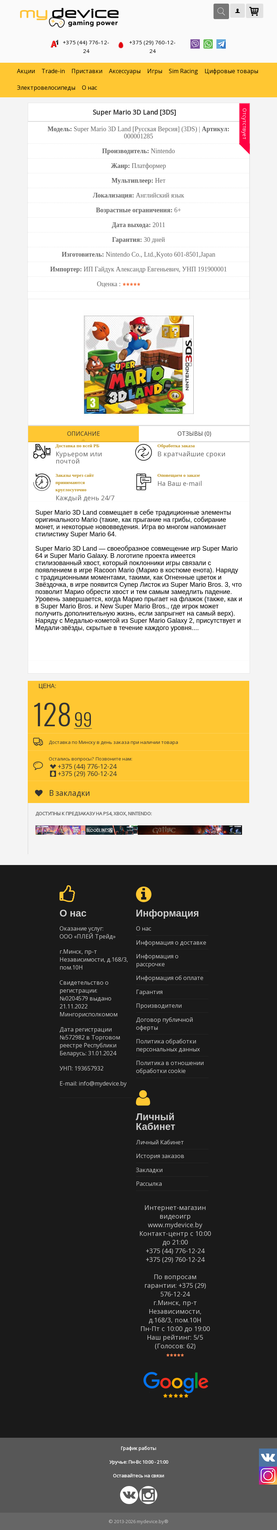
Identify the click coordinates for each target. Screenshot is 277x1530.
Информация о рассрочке (157, 958)
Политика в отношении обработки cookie (170, 1066)
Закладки (149, 1170)
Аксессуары (125, 68)
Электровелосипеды (46, 85)
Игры (154, 68)
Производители (159, 1004)
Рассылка (149, 1184)
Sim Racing (183, 68)
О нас (89, 85)
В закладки (62, 790)
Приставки (86, 68)
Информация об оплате (169, 976)
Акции (26, 68)
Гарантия (149, 990)
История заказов (160, 1155)
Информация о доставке (171, 940)
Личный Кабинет (160, 1141)
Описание (83, 431)
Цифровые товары (231, 68)
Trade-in (53, 68)
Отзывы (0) (194, 431)
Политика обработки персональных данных (168, 1044)
